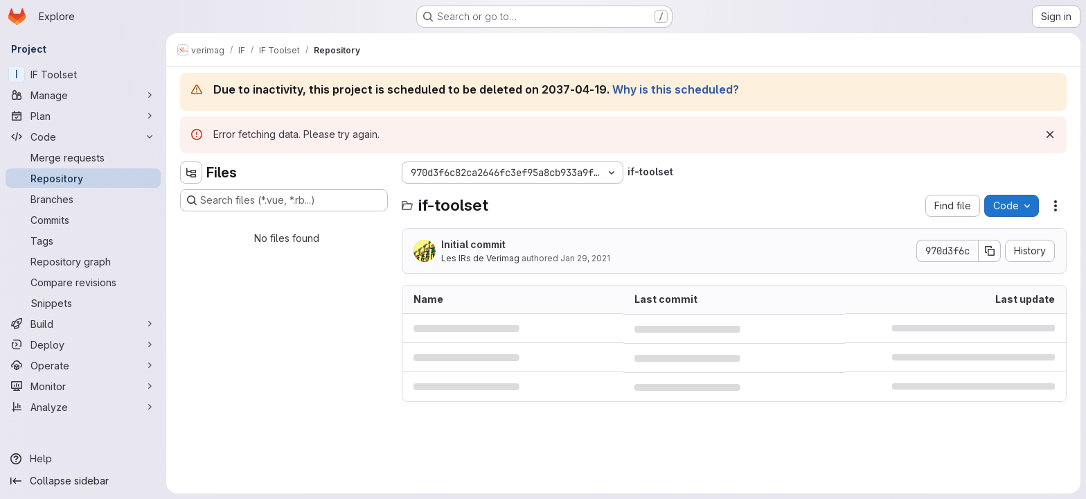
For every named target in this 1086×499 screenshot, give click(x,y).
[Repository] (83, 178)
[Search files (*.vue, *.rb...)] (284, 200)
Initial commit (473, 244)
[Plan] (83, 115)
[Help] (83, 459)
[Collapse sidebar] (83, 481)
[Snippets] (83, 303)
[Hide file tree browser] (191, 172)
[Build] (83, 323)
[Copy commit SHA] (990, 251)
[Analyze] (83, 407)
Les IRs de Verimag (480, 258)
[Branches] (83, 199)
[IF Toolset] (83, 74)
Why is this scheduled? (675, 89)
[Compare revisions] (83, 282)
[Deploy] (83, 344)
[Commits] (83, 219)
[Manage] (83, 95)
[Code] (83, 136)
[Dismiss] (1050, 134)
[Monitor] (83, 386)
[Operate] (83, 365)
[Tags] (83, 240)
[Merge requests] (83, 157)
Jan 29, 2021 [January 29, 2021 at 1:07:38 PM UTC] (585, 258)
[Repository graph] (83, 261)
